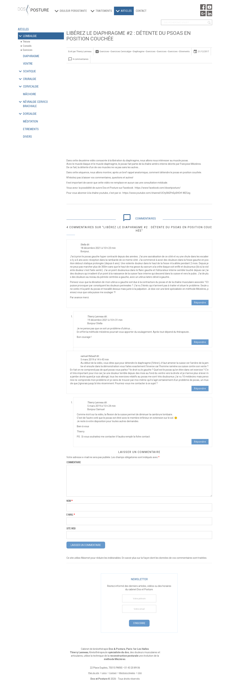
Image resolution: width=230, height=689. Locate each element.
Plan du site (93, 673)
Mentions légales (127, 673)
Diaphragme (138, 51)
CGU (140, 673)
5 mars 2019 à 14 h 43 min (95, 359)
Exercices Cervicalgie (121, 51)
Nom (69, 501)
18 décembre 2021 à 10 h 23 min (98, 248)
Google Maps (203, 13)
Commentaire (73, 462)
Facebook (203, 7)
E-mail (70, 514)
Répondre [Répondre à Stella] (200, 302)
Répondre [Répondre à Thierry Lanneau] (200, 342)
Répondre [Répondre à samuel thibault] (200, 388)
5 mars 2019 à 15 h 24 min (101, 406)
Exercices (104, 51)
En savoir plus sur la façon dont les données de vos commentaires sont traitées (164, 557)
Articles (126, 10)
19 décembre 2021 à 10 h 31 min (104, 320)
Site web (70, 528)
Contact (141, 10)
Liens (104, 673)
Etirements (184, 51)
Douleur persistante (73, 10)
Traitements (104, 10)
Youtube (209, 7)
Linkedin (209, 13)
